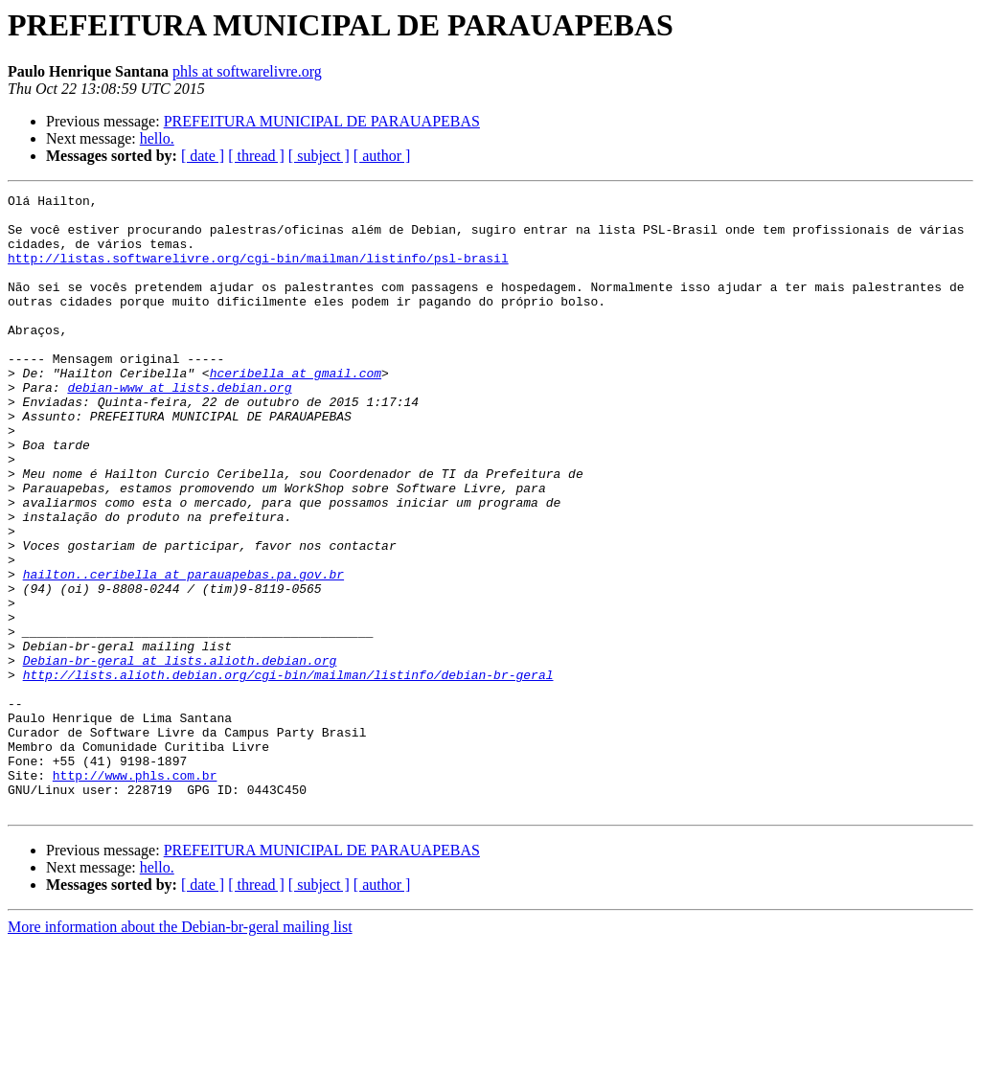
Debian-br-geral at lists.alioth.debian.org (180, 754)
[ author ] (382, 156)
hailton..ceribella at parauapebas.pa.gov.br (183, 651)
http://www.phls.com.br (135, 892)
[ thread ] (256, 156)
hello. (157, 138)
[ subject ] (319, 156)
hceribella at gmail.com (295, 410)
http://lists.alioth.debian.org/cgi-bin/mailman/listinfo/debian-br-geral (288, 772)
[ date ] (202, 156)
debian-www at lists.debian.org (179, 427)
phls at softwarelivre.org (247, 71)
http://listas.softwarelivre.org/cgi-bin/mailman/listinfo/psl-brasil (258, 272)
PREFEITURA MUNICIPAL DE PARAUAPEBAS (322, 121)
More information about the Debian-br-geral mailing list (180, 1050)
